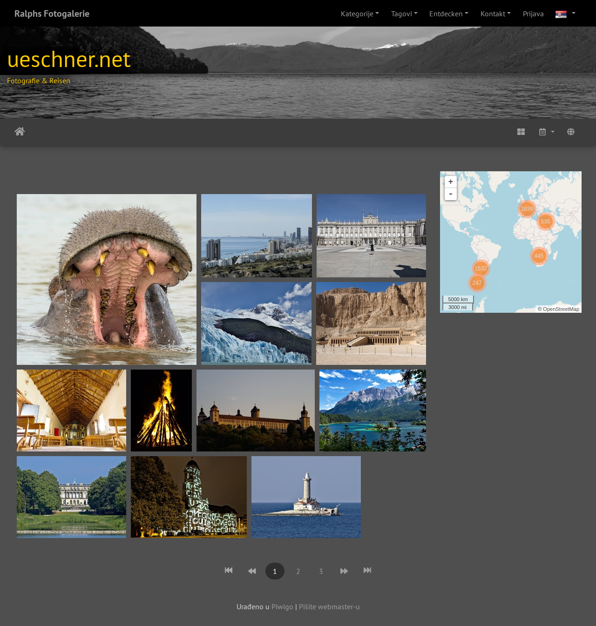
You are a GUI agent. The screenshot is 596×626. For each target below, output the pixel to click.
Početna (19, 132)
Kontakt (493, 13)
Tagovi (401, 13)
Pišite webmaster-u (329, 606)
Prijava (533, 13)
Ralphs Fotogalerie (51, 13)
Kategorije (357, 13)
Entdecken (446, 13)
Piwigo (282, 606)
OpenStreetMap (561, 309)
